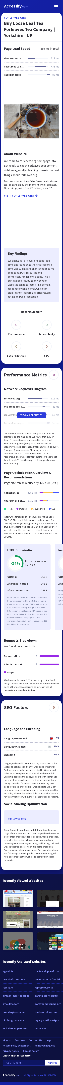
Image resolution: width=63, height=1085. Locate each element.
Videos (6, 1040)
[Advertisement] (31, 91)
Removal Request (45, 1045)
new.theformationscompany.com (17, 979)
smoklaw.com (11, 1004)
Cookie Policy (31, 1051)
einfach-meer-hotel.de (16, 995)
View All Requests (31, 415)
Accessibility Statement (17, 1045)
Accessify (16, 6)
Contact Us (35, 1040)
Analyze (52, 1062)
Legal (49, 1040)
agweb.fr (8, 971)
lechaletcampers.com (15, 1028)
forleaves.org (15, 17)
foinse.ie (8, 987)
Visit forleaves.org (21, 196)
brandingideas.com (14, 1012)
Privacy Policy (11, 1051)
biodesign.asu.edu (13, 1020)
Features (19, 1040)
